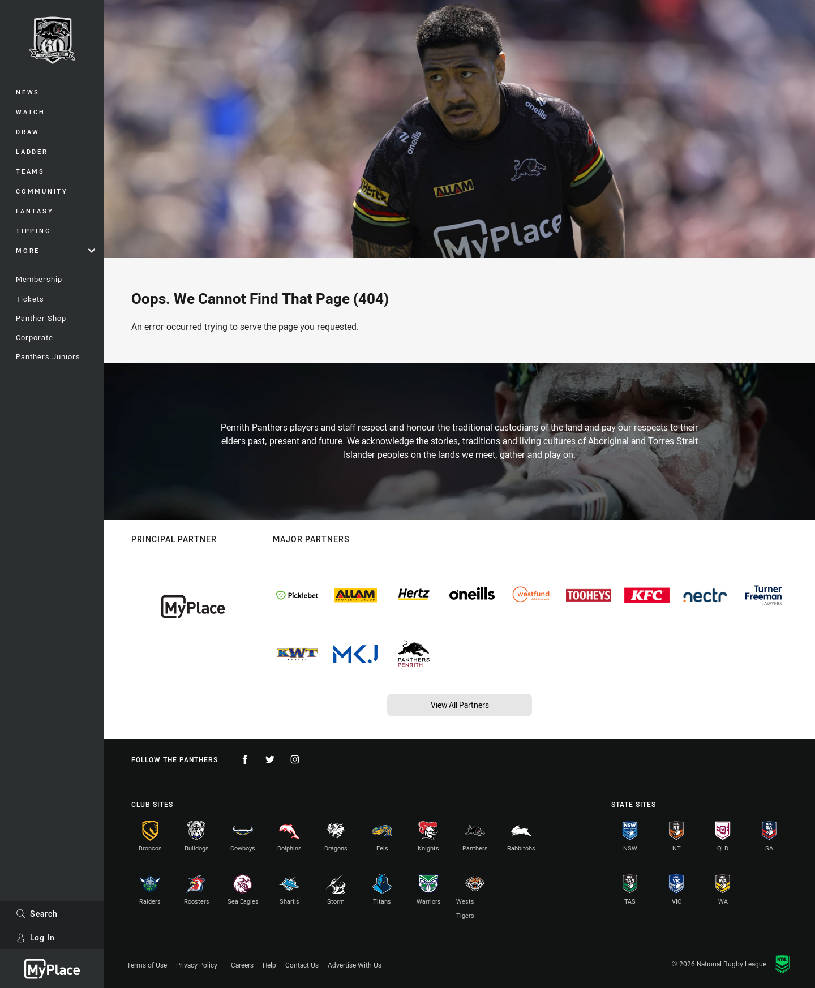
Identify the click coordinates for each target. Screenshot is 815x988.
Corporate (34, 337)
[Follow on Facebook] (245, 759)
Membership (39, 279)
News (28, 92)
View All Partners (460, 704)
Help (269, 964)
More (55, 250)
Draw (28, 131)
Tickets (30, 299)
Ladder (32, 151)
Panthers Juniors (48, 356)
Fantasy (34, 211)
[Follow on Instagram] (294, 759)
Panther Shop (41, 318)
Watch (30, 112)
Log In (35, 937)
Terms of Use (147, 964)
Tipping (33, 230)
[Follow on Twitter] (269, 759)
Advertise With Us (354, 964)
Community (42, 191)
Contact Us (302, 964)
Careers (242, 964)
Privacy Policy (196, 964)
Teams (30, 171)
